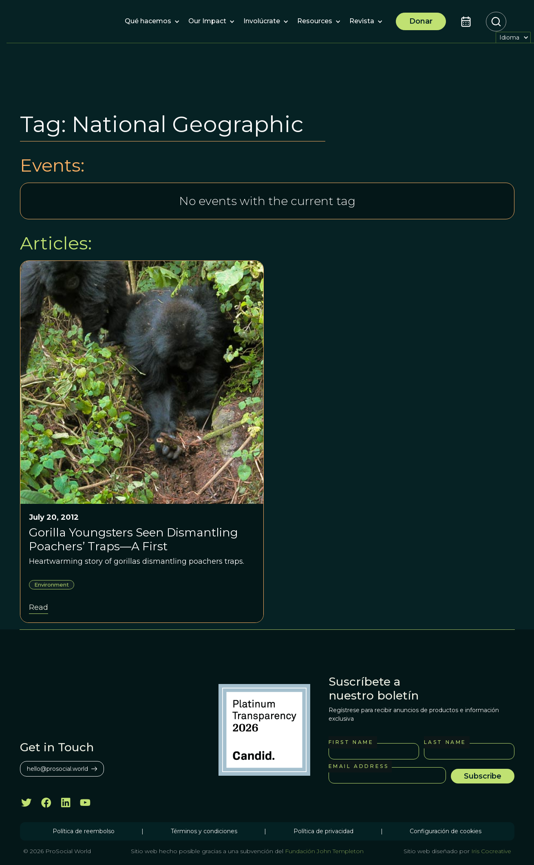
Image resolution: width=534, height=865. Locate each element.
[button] (148, 21)
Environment (51, 584)
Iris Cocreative (491, 851)
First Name (351, 742)
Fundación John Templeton (323, 851)
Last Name (445, 742)
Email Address (359, 766)
